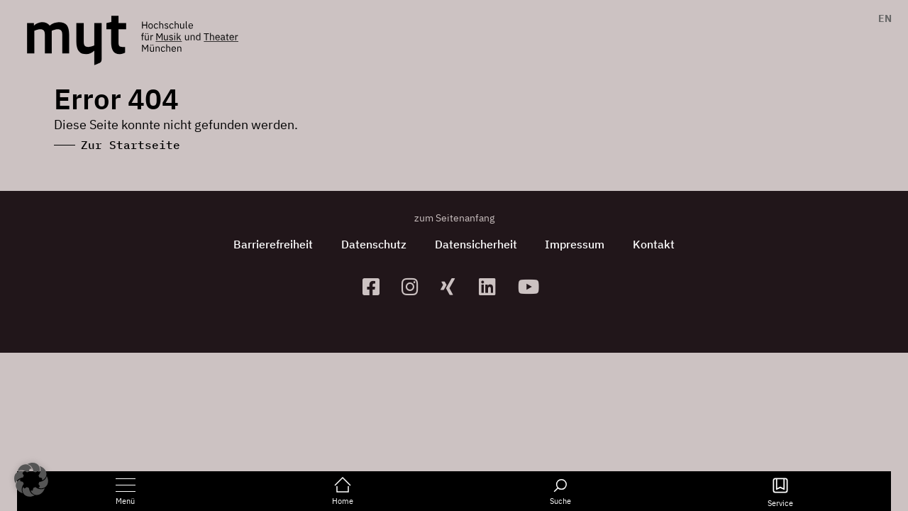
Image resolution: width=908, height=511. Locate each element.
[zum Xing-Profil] (454, 286)
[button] (31, 480)
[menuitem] (881, 18)
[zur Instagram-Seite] (415, 286)
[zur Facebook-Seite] (376, 286)
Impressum (575, 244)
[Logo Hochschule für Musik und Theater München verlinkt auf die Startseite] (76, 40)
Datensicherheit (476, 244)
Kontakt (654, 244)
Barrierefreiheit (273, 244)
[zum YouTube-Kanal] (532, 286)
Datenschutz (373, 244)
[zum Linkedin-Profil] (492, 286)
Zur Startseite (130, 145)
